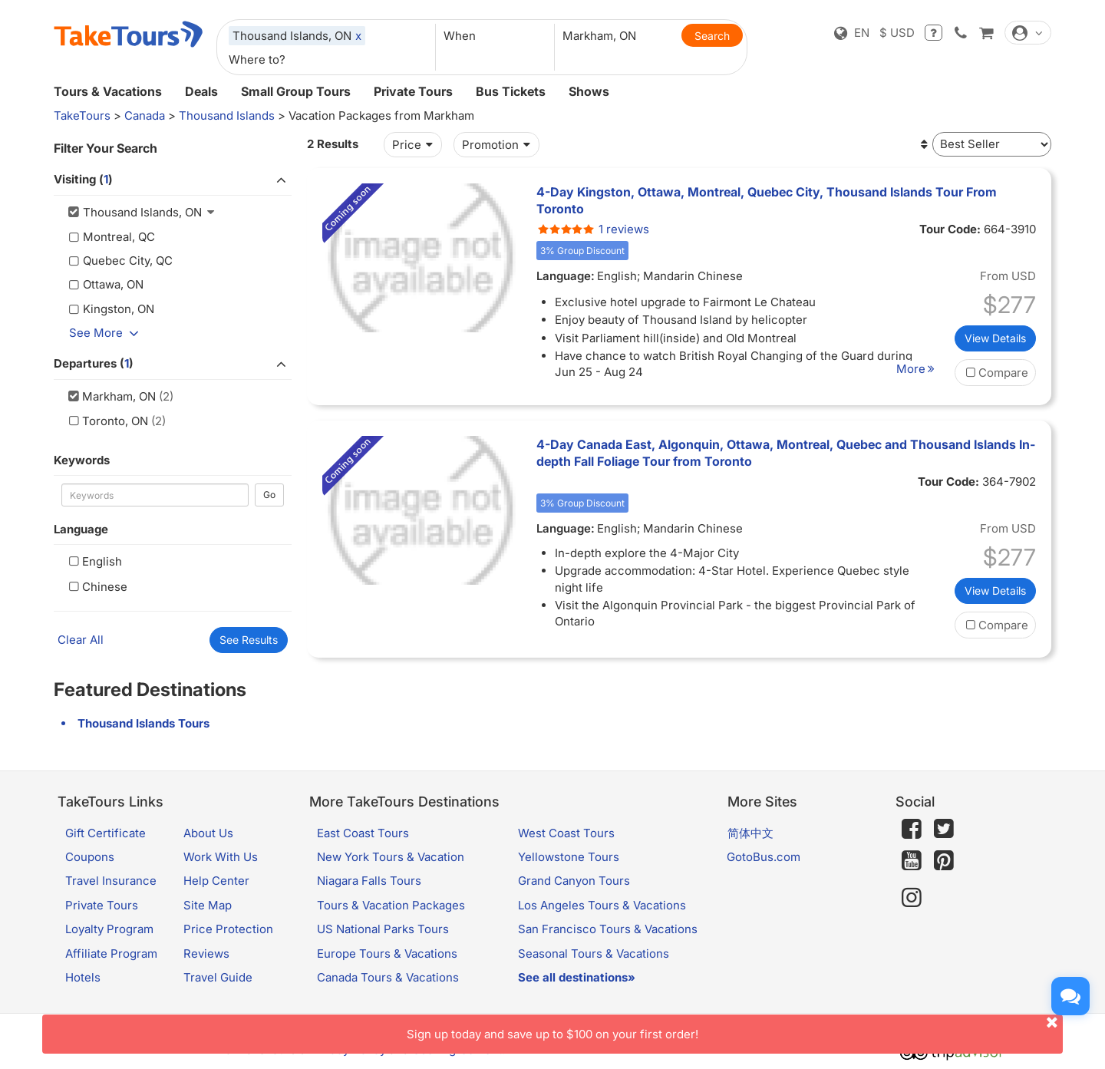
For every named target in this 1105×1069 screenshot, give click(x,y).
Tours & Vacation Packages (391, 905)
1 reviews (592, 229)
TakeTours (82, 115)
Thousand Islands (227, 115)
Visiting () (173, 180)
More (917, 368)
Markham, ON (110, 396)
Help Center (216, 880)
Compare (995, 372)
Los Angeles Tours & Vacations (602, 905)
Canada (144, 115)
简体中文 (750, 833)
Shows (589, 91)
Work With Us (220, 857)
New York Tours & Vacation (390, 857)
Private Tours (413, 91)
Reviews (206, 953)
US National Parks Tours (383, 929)
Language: (565, 276)
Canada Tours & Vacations (388, 977)
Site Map (207, 905)
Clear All (81, 639)
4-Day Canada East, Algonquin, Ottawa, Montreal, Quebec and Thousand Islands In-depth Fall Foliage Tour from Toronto (785, 453)
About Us (208, 833)
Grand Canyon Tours (574, 880)
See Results (248, 639)
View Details (995, 338)
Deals (201, 91)
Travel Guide (217, 977)
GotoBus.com (763, 857)
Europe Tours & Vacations (387, 953)
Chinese (96, 586)
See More (106, 332)
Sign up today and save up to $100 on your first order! (735, 1028)
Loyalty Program (109, 929)
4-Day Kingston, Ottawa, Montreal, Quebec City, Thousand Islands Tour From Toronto (766, 200)
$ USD (897, 32)
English (93, 561)
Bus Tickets (511, 91)
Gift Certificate (105, 833)
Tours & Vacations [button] (108, 91)
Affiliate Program (111, 953)
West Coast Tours (566, 833)
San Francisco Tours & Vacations (608, 929)
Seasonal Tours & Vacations (593, 953)
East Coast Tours (363, 833)
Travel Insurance (111, 880)
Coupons (89, 857)
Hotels (83, 977)
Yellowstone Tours (568, 857)
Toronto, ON (106, 421)
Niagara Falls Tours (369, 880)
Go (269, 494)
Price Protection (228, 929)
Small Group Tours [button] (296, 91)
